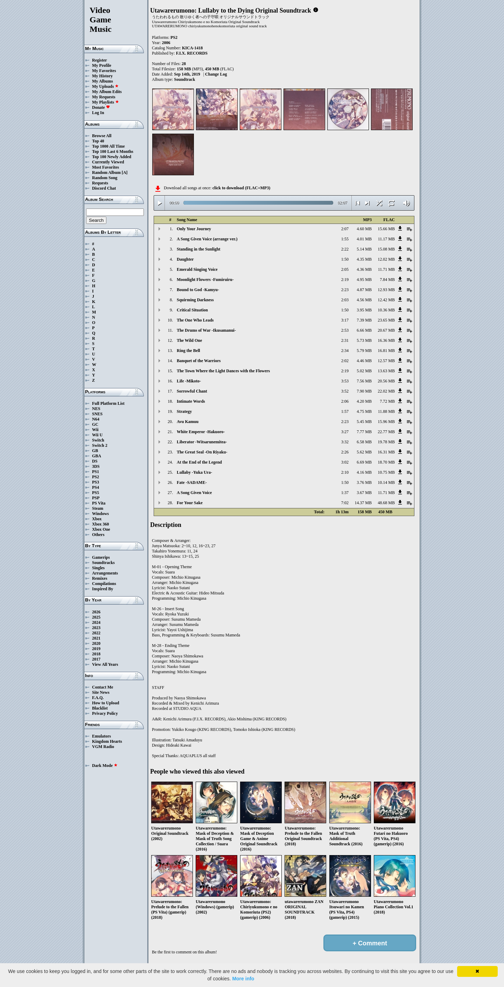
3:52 (345, 391)
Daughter (185, 259)
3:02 (345, 462)
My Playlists (105, 102)
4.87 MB (364, 289)
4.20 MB (364, 401)
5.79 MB (364, 350)
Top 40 (98, 141)
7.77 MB (364, 431)
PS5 (95, 492)
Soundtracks (103, 562)
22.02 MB (386, 391)
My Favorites (104, 70)
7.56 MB (364, 381)
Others (98, 534)
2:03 (345, 299)
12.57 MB (386, 360)
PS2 (95, 476)
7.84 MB (387, 279)
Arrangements (105, 573)
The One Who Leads (195, 320)
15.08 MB (386, 249)
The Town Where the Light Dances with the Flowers (223, 370)
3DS (95, 466)
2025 (96, 617)
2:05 (345, 269)
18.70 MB (386, 462)
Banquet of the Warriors (198, 360)
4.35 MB (364, 259)
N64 (95, 419)
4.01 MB (364, 239)
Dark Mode (105, 765)
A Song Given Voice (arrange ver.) (207, 239)
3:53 (345, 381)
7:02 (345, 502)
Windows (100, 513)
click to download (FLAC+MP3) (241, 187)
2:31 (345, 340)
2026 (96, 611)
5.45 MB (364, 421)
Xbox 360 (100, 524)
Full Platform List (108, 403)
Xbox (97, 518)
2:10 (345, 472)
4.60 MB (364, 228)
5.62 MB (364, 452)
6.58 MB (364, 441)
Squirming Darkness (195, 299)
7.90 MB (364, 391)
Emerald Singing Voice (197, 269)
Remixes (99, 578)
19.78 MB (386, 441)
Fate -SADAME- (192, 482)
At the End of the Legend (199, 462)
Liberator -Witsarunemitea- (202, 441)
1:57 (345, 411)
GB (95, 450)
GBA (96, 455)
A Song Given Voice (194, 492)
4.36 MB (364, 269)
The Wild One (189, 340)
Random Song (104, 177)
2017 (96, 659)
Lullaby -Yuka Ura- (194, 472)
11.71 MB (386, 269)
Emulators (101, 736)
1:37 (345, 492)
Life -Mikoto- (189, 381)
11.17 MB (386, 239)
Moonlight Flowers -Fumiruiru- (205, 279)
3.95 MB (364, 310)
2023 (96, 627)
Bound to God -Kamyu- (198, 289)
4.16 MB (364, 472)
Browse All (101, 135)
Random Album (106, 172)
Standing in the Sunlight (198, 249)
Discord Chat (104, 188)
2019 (96, 648)
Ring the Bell (188, 350)
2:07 (345, 228)
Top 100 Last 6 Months (112, 151)
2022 (96, 632)
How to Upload (105, 702)
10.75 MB (386, 472)
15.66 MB (386, 228)
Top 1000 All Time (108, 146)
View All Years (105, 664)
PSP (95, 497)
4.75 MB (364, 411)
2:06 (345, 401)
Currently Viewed (108, 162)
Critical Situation (192, 310)
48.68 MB (386, 502)
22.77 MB (386, 431)
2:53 (345, 330)
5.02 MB (364, 370)
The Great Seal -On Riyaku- (202, 452)
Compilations (104, 583)
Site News (101, 692)
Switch (98, 440)
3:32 (345, 441)
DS (94, 461)
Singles (98, 567)
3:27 (345, 431)
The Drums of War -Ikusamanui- (206, 330)
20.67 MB (386, 330)
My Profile (101, 65)
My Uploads (105, 86)
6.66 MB (364, 330)
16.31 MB (386, 452)
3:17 (345, 320)
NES (96, 408)
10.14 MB (386, 482)
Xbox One (101, 529)
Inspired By (102, 588)
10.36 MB (386, 310)
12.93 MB (386, 289)
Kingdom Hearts (107, 741)
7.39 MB (364, 320)
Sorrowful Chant (192, 391)
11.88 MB (386, 411)
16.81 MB (386, 350)
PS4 (95, 487)
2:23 (345, 289)
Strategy (184, 411)
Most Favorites (105, 167)
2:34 (345, 350)
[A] (125, 172)
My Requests (103, 96)
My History (102, 75)
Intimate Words (191, 401)
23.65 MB (386, 320)
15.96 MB (386, 421)
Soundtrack (184, 79)
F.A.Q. (98, 697)
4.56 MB (364, 299)
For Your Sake (190, 502)
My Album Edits (107, 91)
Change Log (216, 74)
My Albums (102, 81)
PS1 (95, 471)
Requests (100, 183)
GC (95, 424)
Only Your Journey (194, 228)
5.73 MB (364, 340)
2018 (96, 653)
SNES (97, 413)
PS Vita (98, 503)
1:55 (345, 239)
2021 (96, 638)
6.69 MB (364, 462)
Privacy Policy (105, 713)
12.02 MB (386, 259)
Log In (98, 112)
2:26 (345, 452)
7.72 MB (387, 401)
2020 (96, 643)
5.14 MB (364, 249)
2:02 (345, 360)
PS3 (95, 482)
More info (243, 978)
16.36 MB (386, 340)
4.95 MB (364, 279)
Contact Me (102, 687)
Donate (101, 107)
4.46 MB (364, 360)
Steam (97, 508)
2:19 (345, 279)
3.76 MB (364, 482)
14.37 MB (363, 502)
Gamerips (101, 557)
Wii (95, 429)
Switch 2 (99, 445)
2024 (96, 622)
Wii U (97, 434)
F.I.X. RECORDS (192, 53)
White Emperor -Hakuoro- (201, 431)
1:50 (345, 259)
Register (99, 60)
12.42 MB (386, 299)
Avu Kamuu (187, 421)
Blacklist (100, 708)
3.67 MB (364, 492)
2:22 (345, 249)
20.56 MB (386, 381)
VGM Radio (103, 746)
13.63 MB (386, 370)
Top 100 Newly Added (111, 156)
